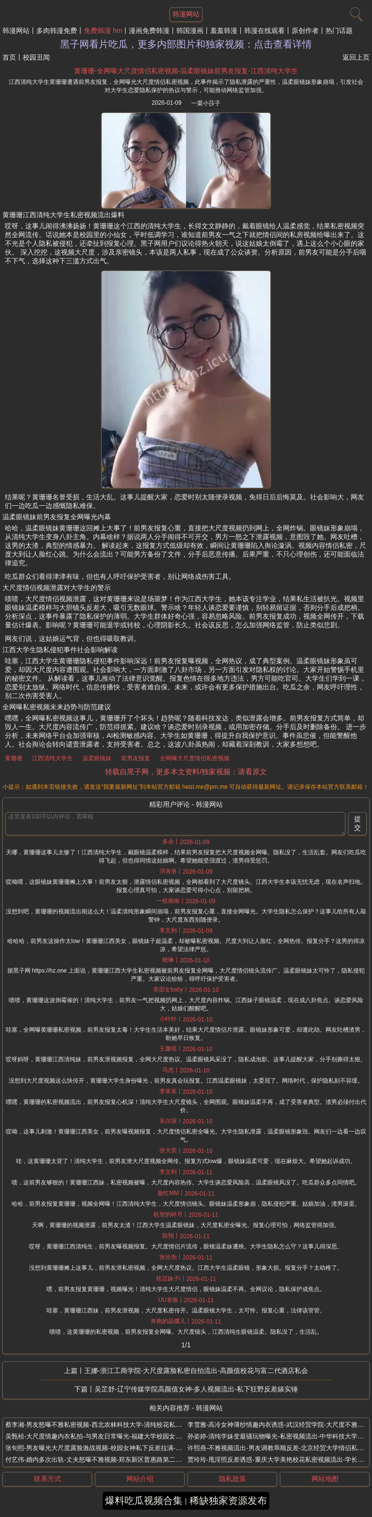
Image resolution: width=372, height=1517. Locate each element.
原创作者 (305, 30)
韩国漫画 (189, 30)
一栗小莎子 (205, 103)
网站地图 (325, 1479)
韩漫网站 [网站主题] (186, 14)
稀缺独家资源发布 (228, 1500)
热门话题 (339, 30)
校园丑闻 (36, 57)
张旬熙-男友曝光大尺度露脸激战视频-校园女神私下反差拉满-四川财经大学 (109, 1448)
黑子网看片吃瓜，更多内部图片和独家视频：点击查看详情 (186, 44)
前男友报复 (135, 758)
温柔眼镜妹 (96, 758)
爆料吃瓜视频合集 (144, 1500)
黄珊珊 (13, 758)
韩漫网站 (16, 30)
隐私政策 (232, 1479)
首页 (9, 57)
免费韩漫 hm (103, 30)
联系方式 (47, 1479)
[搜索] (355, 12)
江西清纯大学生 (52, 758)
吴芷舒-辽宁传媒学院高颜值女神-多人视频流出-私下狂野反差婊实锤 (196, 1389)
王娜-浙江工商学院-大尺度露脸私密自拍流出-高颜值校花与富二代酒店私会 (196, 1370)
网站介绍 (140, 1479)
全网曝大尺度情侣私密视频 (195, 758)
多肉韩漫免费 (56, 30)
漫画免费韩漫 (149, 30)
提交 (357, 823)
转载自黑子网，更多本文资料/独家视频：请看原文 (186, 771)
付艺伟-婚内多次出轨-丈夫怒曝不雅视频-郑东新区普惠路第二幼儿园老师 (106, 1459)
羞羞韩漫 (223, 30)
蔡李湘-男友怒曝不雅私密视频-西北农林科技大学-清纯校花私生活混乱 (103, 1424)
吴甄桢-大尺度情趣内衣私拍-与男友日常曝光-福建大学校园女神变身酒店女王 (112, 1436)
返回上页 (356, 57)
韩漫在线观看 (264, 30)
